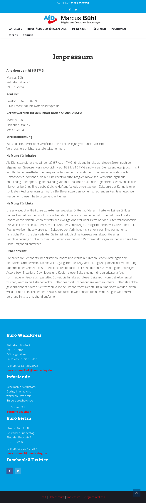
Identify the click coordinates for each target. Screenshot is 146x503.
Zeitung (28, 35)
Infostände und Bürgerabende (47, 28)
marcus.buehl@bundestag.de (26, 453)
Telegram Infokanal (94, 497)
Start (43, 497)
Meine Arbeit (80, 28)
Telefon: (73, 3)
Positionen (118, 28)
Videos (13, 35)
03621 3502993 (80, 3)
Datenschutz (56, 497)
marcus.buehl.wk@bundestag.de (29, 370)
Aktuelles (15, 28)
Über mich (99, 28)
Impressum (73, 497)
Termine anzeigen (18, 411)
